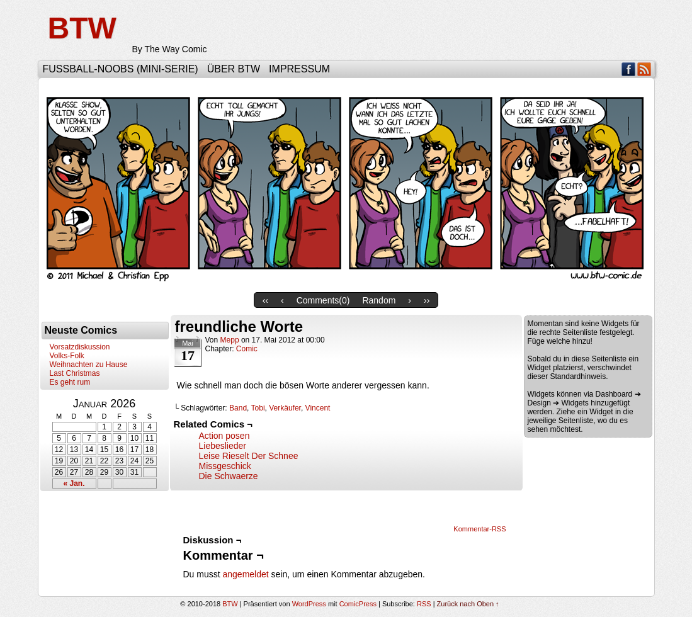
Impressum (299, 69)
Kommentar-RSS (479, 529)
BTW (82, 28)
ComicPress (358, 604)
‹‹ (265, 300)
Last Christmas (75, 373)
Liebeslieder (223, 446)
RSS (644, 69)
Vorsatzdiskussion (80, 346)
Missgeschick (225, 466)
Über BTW (233, 69)
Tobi (258, 408)
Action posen (224, 436)
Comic (247, 348)
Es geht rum (70, 382)
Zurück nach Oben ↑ (468, 604)
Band (238, 408)
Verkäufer (285, 408)
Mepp (229, 340)
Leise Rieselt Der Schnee (248, 456)
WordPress (309, 604)
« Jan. (73, 483)
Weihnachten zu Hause (89, 364)
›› (426, 300)
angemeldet (246, 574)
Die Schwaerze (228, 476)
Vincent (318, 408)
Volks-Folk (67, 355)
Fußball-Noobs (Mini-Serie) (120, 69)
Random (378, 300)
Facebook (629, 69)
